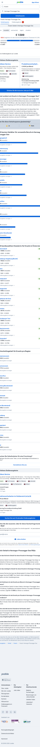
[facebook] (3, 712)
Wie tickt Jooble (6, 691)
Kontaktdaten (5, 696)
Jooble (12, 743)
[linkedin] (14, 712)
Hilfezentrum (5, 701)
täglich (22, 30)
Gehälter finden (30, 699)
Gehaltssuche (20, 16)
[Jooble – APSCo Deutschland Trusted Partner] (4, 722)
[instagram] (7, 712)
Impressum (4, 739)
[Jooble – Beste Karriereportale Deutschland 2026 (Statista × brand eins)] (15, 722)
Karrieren (3, 699)
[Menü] (2, 2)
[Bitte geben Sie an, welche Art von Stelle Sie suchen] (20, 7)
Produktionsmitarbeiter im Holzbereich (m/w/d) (30, 64)
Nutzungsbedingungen (7, 730)
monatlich (6, 30)
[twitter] (10, 712)
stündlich (28, 30)
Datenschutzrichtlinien (23, 544)
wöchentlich (14, 30)
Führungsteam (5, 693)
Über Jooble (4, 688)
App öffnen (35, 2)
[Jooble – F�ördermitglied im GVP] (27, 722)
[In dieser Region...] (20, 11)
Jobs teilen (17, 690)
